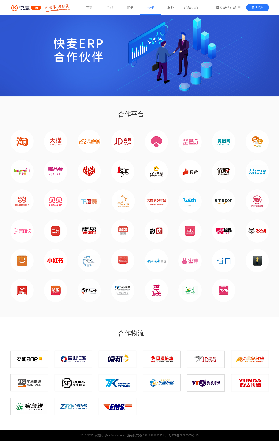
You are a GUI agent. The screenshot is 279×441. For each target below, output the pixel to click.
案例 (130, 7)
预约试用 (258, 7)
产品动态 (191, 7)
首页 (89, 7)
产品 (109, 7)
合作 (150, 7)
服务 (170, 7)
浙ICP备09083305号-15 (184, 435)
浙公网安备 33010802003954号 (146, 435)
